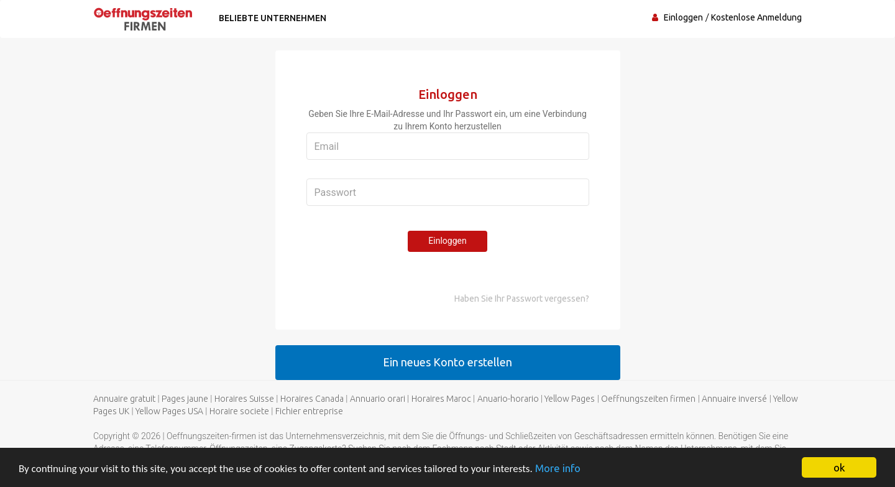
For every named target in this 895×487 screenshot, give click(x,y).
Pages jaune (185, 399)
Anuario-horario (508, 399)
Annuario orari (377, 399)
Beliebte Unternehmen (272, 18)
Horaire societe (239, 411)
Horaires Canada (312, 399)
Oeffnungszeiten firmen (648, 399)
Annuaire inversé (734, 399)
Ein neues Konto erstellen (447, 362)
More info (558, 468)
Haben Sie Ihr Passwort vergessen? (521, 299)
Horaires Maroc (441, 399)
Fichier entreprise (309, 411)
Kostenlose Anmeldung (756, 17)
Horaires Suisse (244, 399)
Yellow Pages (569, 399)
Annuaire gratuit (124, 399)
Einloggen (683, 17)
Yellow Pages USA (169, 411)
